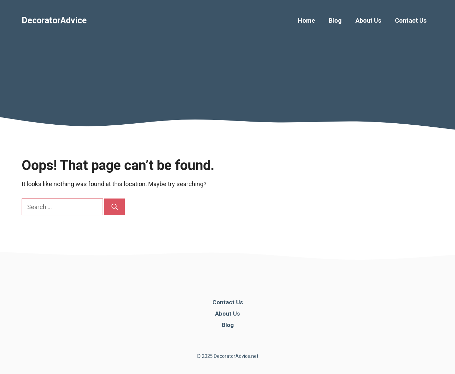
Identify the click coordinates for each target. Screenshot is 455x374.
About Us (368, 20)
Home (306, 20)
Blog (335, 20)
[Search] (114, 207)
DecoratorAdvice (54, 20)
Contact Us (411, 20)
